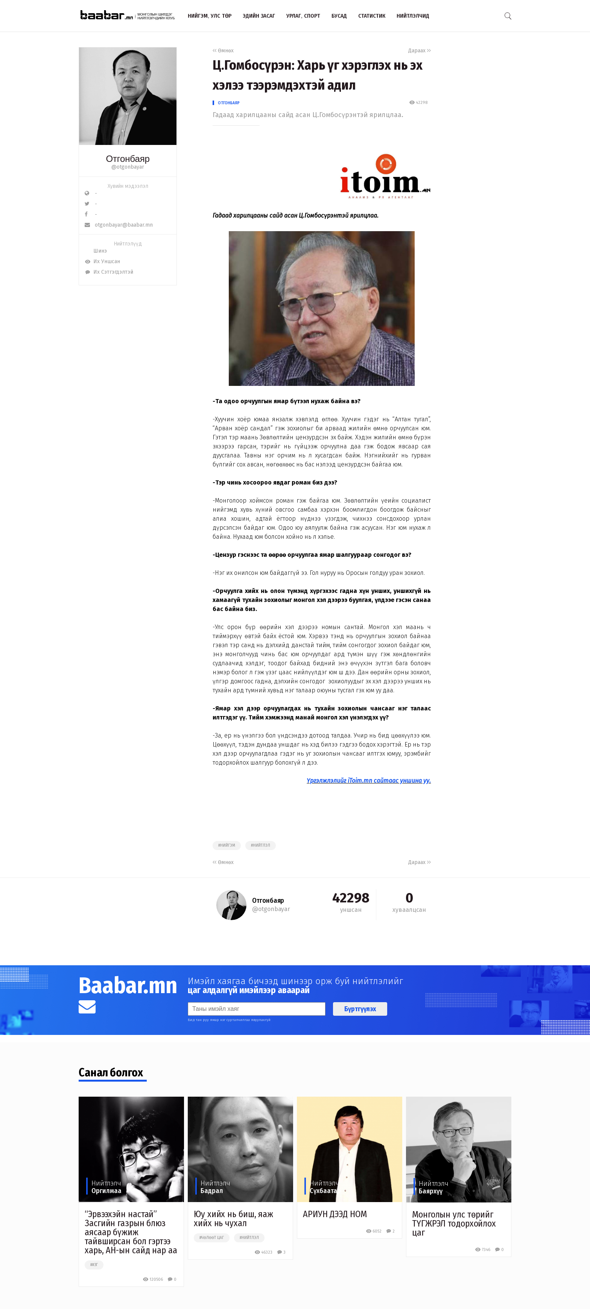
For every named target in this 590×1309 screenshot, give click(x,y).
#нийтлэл (260, 845)
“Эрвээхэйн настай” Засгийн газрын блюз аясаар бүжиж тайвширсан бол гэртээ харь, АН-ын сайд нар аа (131, 1232)
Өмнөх (223, 50)
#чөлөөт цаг (211, 1238)
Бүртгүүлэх (360, 1009)
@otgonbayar (127, 167)
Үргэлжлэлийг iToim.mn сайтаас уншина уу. (369, 780)
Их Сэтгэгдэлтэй (109, 272)
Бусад (339, 15)
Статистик (371, 15)
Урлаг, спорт (303, 15)
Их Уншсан (102, 261)
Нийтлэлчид (413, 15)
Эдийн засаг (259, 15)
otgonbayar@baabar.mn (119, 225)
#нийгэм (226, 845)
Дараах (419, 50)
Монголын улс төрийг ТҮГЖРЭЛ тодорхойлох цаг (454, 1223)
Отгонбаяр (229, 103)
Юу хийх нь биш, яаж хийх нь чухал (233, 1218)
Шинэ (96, 251)
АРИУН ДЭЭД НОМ (335, 1214)
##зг (94, 1265)
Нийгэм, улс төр (209, 15)
